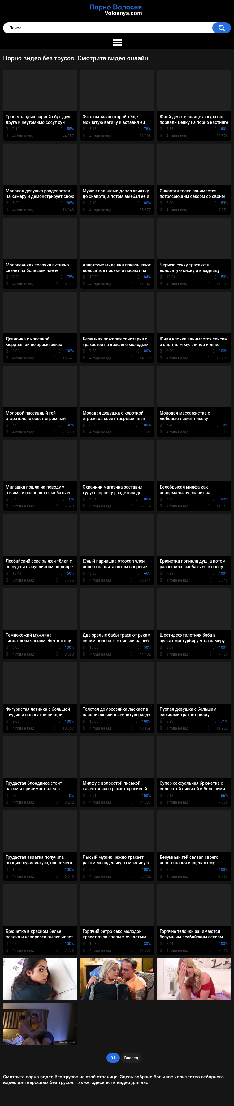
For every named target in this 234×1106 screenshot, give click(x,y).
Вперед (131, 1058)
